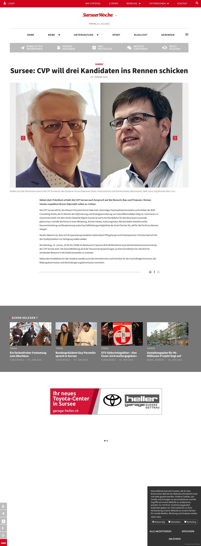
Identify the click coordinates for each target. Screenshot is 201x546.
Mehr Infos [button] (156, 516)
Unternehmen (157, 3)
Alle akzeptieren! (161, 531)
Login (11, 3)
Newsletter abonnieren (31, 47)
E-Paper (113, 3)
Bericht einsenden (138, 47)
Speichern (188, 531)
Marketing (190, 521)
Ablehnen (175, 539)
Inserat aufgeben (67, 47)
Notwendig (158, 521)
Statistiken (174, 521)
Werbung (131, 3)
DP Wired (197, 544)
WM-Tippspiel (93, 3)
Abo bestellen (102, 47)
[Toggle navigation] (186, 34)
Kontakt (182, 3)
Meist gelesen (174, 47)
